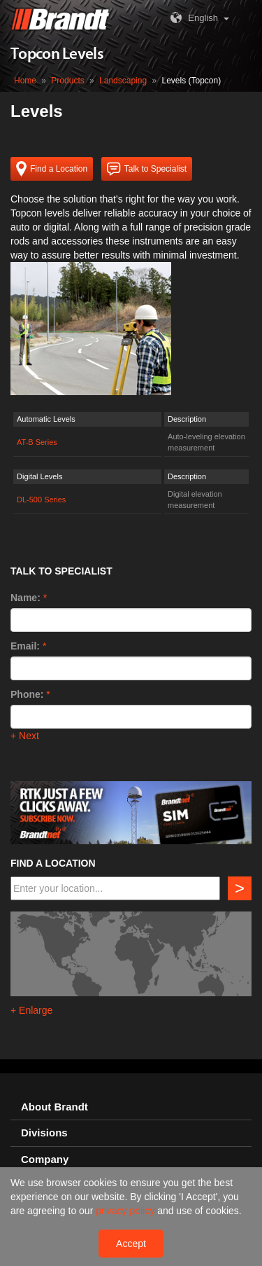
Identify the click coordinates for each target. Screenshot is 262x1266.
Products (67, 80)
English (192, 18)
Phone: (26, 694)
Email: (25, 646)
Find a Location (51, 169)
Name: (25, 597)
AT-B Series (37, 442)
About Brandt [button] (54, 1107)
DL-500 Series (41, 499)
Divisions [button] (44, 1132)
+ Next (24, 735)
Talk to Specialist (147, 169)
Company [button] (44, 1159)
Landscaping (123, 80)
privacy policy (126, 1210)
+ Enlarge (31, 1010)
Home (25, 80)
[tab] (131, 1107)
